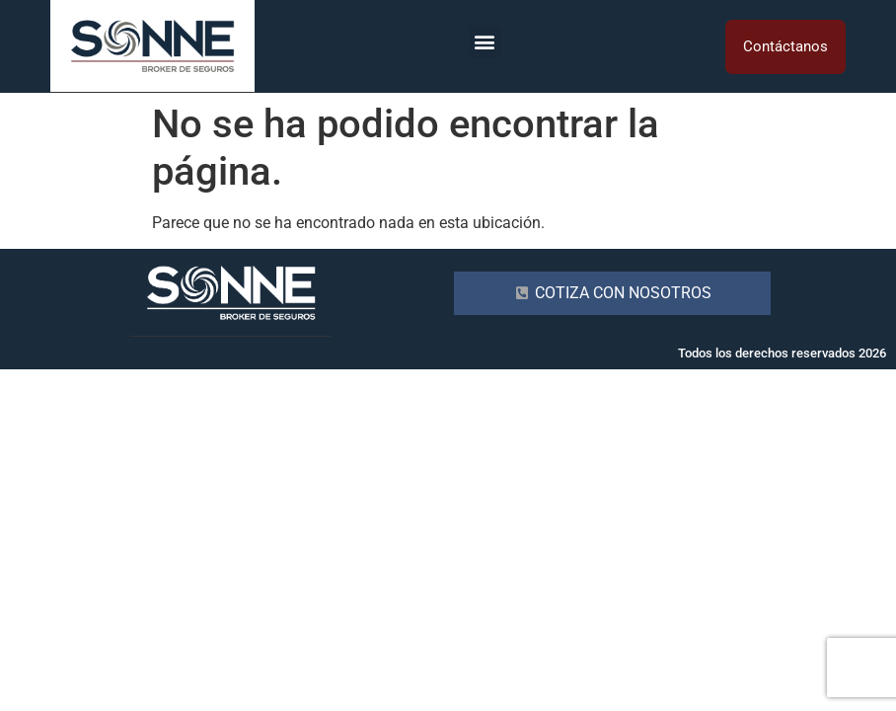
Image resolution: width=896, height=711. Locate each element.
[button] (485, 42)
